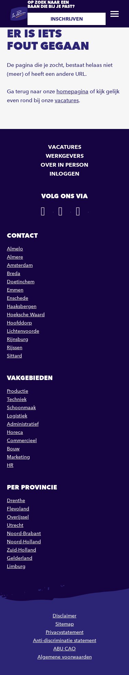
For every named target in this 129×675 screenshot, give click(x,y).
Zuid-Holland (21, 550)
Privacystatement (65, 632)
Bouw (13, 449)
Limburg (16, 566)
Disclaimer (64, 616)
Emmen (15, 290)
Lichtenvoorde (23, 331)
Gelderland (19, 558)
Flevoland (18, 509)
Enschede (17, 298)
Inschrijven (67, 19)
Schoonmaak (21, 408)
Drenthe (16, 501)
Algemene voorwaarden (64, 657)
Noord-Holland (24, 542)
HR (10, 465)
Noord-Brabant (24, 533)
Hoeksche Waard (26, 315)
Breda (13, 273)
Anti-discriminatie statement (64, 640)
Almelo (15, 249)
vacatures (67, 100)
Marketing (18, 457)
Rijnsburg (17, 339)
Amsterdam (20, 265)
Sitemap (64, 624)
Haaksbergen (21, 306)
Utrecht (15, 525)
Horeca (15, 432)
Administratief (23, 424)
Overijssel (18, 517)
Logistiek (17, 416)
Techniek (16, 399)
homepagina (72, 91)
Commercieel (22, 440)
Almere (15, 257)
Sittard (14, 356)
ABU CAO (64, 649)
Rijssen (14, 348)
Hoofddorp (19, 323)
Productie (17, 391)
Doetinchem (20, 282)
